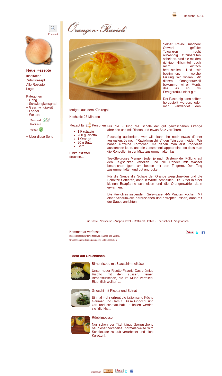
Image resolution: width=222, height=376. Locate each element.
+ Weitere (33, 114)
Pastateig (87, 131)
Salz (81, 146)
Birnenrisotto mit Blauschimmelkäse (118, 263)
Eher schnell (164, 221)
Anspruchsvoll (122, 221)
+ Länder (32, 111)
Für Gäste (92, 221)
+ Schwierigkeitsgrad (41, 103)
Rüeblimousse (102, 317)
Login (30, 89)
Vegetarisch (181, 221)
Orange (85, 139)
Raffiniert (35, 124)
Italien (150, 221)
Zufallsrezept (35, 80)
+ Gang (31, 100)
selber (196, 99)
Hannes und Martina (110, 236)
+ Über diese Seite (39, 136)
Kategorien (34, 96)
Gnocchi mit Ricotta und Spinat (114, 290)
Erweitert (53, 34)
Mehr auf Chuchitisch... (89, 256)
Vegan (36, 129)
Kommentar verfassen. (85, 232)
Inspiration (33, 76)
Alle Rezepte (35, 84)
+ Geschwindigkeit (39, 107)
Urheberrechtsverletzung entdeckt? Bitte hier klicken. (93, 240)
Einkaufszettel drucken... (79, 155)
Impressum (96, 372)
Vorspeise (106, 221)
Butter (89, 142)
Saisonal (40, 120)
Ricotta (92, 135)
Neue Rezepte (38, 70)
